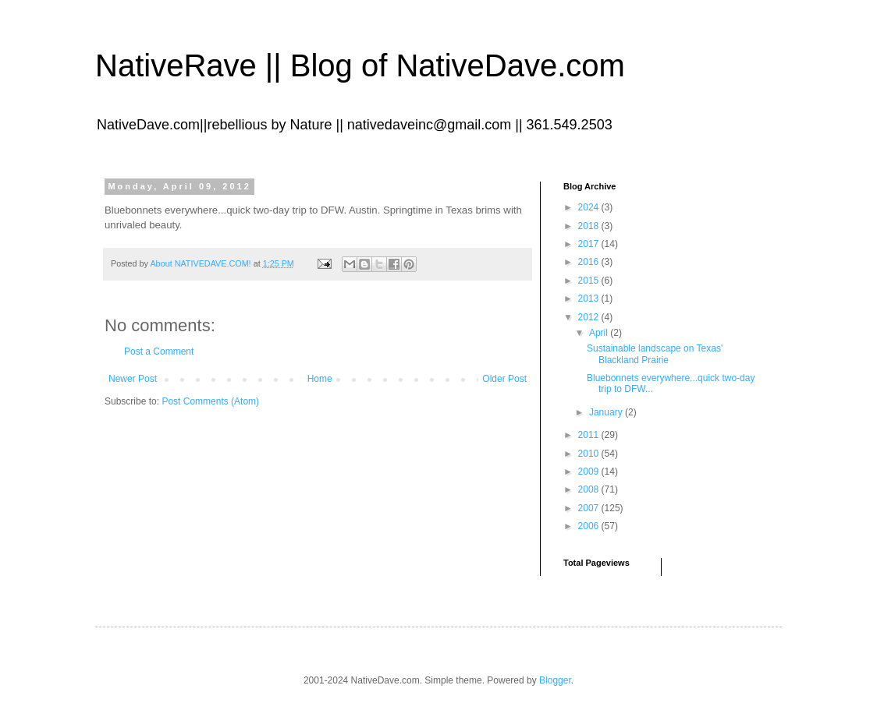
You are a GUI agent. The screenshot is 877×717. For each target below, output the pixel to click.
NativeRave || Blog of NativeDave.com (360, 65)
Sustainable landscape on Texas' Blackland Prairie (655, 354)
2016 (590, 261)
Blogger (555, 680)
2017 (590, 243)
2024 (590, 207)
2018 (590, 226)
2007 (590, 508)
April (599, 332)
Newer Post (132, 378)
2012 (590, 317)
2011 (590, 434)
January (607, 412)
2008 (590, 489)
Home (319, 378)
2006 (590, 526)
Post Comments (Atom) (210, 401)
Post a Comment (159, 351)
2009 (590, 471)
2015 (590, 280)
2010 (590, 453)
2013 (590, 298)
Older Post (504, 378)
